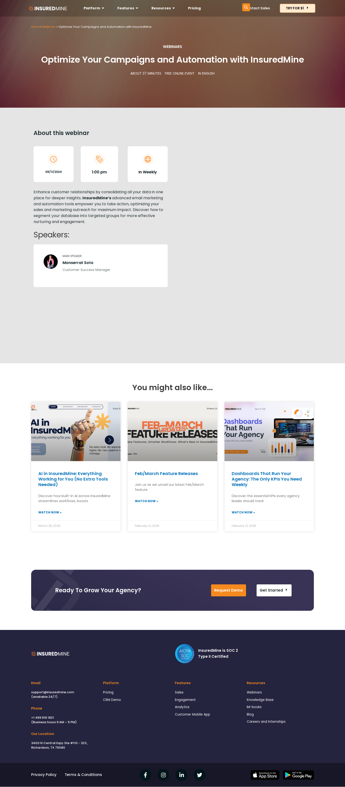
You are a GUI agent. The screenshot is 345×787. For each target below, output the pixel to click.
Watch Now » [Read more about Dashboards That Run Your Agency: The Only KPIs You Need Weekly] (243, 513)
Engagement (186, 700)
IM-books (255, 708)
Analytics (183, 708)
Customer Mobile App (194, 716)
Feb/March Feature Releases (166, 473)
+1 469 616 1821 (42, 718)
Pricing (194, 8)
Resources (163, 8)
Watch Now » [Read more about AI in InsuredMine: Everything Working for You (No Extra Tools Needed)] (50, 513)
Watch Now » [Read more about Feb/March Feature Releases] (146, 501)
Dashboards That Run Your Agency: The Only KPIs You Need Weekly (267, 479)
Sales (179, 692)
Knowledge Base (261, 700)
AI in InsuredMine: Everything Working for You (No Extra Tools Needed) (73, 479)
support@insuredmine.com (52, 692)
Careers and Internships (268, 724)
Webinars (51, 27)
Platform (94, 8)
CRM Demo (113, 700)
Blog (250, 716)
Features (128, 8)
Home (36, 27)
